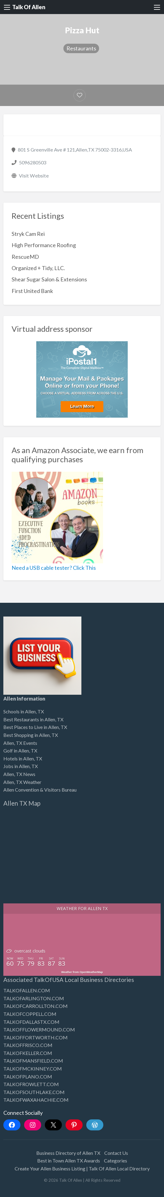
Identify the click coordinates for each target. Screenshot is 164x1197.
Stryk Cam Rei (28, 233)
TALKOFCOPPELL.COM (29, 1014)
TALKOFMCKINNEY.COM (32, 1068)
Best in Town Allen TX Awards (68, 1160)
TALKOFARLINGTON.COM (33, 998)
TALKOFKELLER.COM (27, 1053)
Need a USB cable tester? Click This (54, 567)
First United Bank (32, 290)
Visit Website (34, 175)
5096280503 (32, 162)
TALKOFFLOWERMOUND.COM (39, 1029)
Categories (115, 1160)
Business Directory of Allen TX (68, 1153)
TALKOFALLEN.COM (26, 990)
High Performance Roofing (44, 245)
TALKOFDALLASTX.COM (31, 1022)
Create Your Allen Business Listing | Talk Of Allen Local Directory (82, 1168)
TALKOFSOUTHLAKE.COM (34, 1092)
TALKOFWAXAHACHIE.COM (36, 1100)
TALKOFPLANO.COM (27, 1076)
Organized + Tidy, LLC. (38, 268)
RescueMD (25, 256)
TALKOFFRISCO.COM (27, 1045)
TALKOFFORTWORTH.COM (35, 1037)
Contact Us (116, 1153)
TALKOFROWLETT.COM (31, 1084)
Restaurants (81, 48)
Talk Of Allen (28, 7)
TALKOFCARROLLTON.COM (35, 1006)
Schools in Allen (19, 711)
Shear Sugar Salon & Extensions (49, 279)
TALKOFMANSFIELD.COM (33, 1060)
